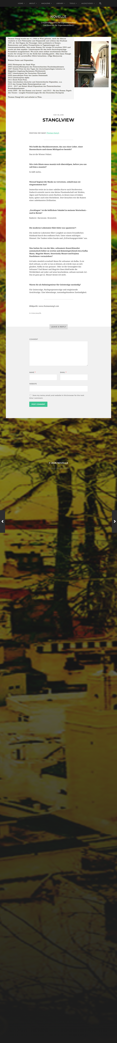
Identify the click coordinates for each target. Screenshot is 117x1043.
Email (63, 372)
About (32, 3)
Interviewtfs (36, 313)
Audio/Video (87, 3)
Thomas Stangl (52, 133)
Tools (72, 3)
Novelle (58, 16)
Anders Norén (62, 468)
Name (32, 372)
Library (59, 3)
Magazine (45, 3)
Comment (33, 339)
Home (20, 3)
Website (33, 384)
